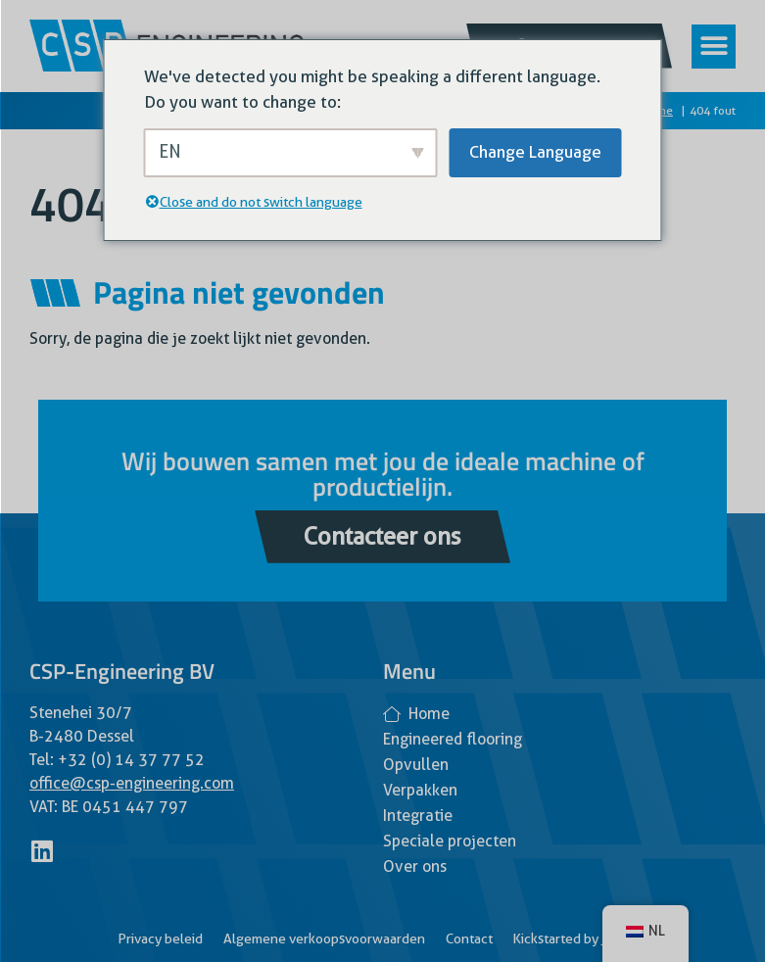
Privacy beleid (160, 938)
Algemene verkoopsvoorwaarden (324, 938)
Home (416, 713)
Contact (469, 938)
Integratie (418, 815)
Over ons (415, 866)
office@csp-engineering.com (131, 783)
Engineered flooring (452, 739)
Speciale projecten (449, 841)
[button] (714, 46)
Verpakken (420, 790)
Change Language (535, 152)
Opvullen (416, 764)
